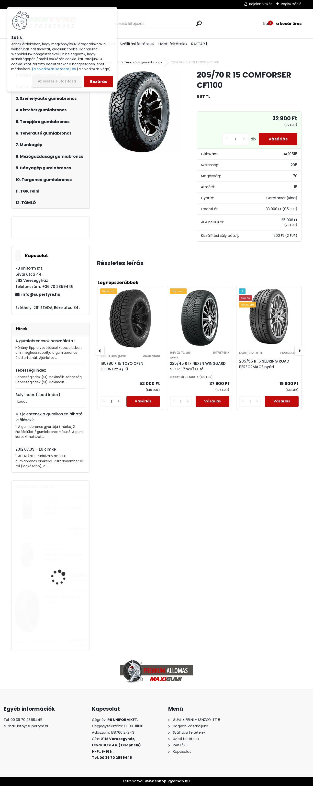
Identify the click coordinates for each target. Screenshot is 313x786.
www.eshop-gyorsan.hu (167, 781)
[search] (199, 23)
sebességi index (30, 370)
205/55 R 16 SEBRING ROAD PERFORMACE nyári (264, 364)
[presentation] (100, 351)
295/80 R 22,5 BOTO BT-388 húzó (64, 557)
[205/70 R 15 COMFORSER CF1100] (139, 112)
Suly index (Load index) (37, 394)
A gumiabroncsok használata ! (45, 340)
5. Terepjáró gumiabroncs (141, 62)
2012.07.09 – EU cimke (35, 449)
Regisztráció (291, 3)
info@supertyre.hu (40, 294)
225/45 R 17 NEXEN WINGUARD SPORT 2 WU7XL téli (198, 366)
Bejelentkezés (260, 3)
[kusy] (235, 139)
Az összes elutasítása (57, 81)
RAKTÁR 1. (199, 43)
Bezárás (98, 81)
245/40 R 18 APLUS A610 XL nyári (64, 599)
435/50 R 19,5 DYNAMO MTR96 (63, 510)
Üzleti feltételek (172, 43)
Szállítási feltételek (137, 43)
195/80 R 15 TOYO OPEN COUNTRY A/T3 (122, 366)
